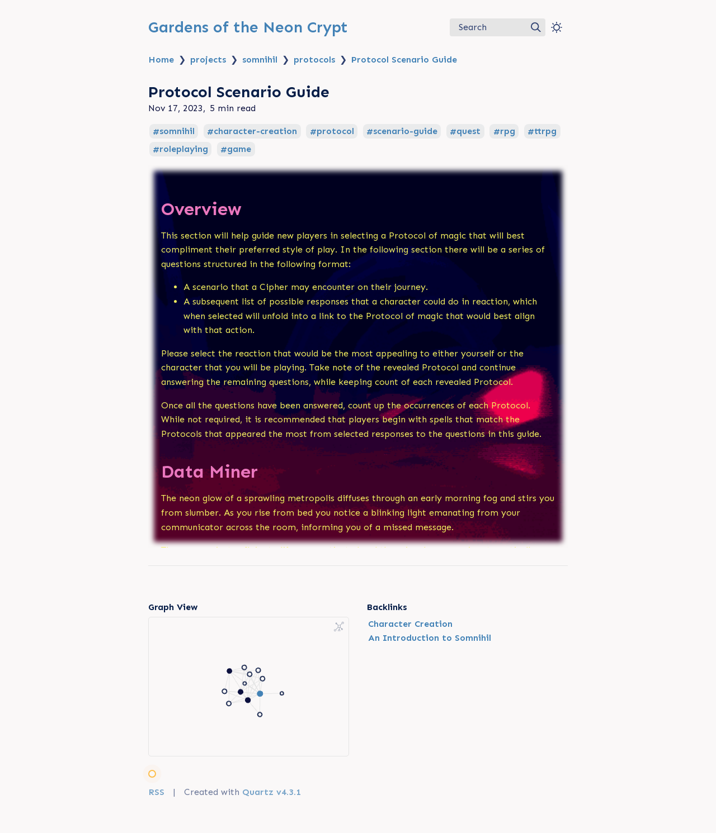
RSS (156, 792)
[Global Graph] (339, 627)
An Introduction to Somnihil (429, 637)
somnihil (259, 59)
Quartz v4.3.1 (271, 792)
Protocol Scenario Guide (404, 59)
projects (208, 59)
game (239, 149)
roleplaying (183, 149)
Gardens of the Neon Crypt (248, 27)
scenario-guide (405, 131)
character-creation (255, 131)
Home (161, 59)
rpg (507, 131)
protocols (314, 59)
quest (468, 131)
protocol (335, 131)
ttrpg (545, 131)
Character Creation (410, 623)
